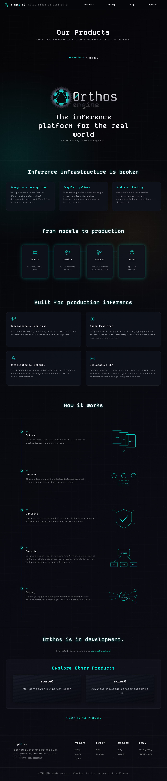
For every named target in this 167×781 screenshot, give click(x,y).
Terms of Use (145, 754)
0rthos (78, 758)
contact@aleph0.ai (101, 651)
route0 (78, 749)
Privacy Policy (145, 749)
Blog (132, 4)
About (99, 749)
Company (110, 4)
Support (121, 754)
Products (89, 4)
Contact (153, 4)
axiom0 (78, 754)
